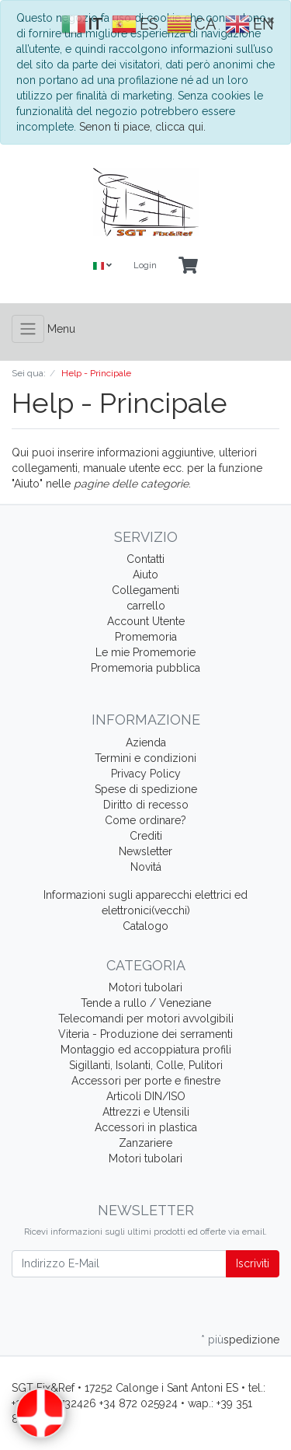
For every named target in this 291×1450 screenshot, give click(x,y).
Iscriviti (252, 1263)
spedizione (251, 1339)
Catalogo (145, 926)
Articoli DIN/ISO (145, 1096)
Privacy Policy (146, 773)
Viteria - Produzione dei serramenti (145, 1034)
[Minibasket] (188, 266)
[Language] (102, 266)
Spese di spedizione (146, 789)
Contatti (145, 559)
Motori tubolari (145, 987)
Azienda (146, 742)
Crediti (146, 836)
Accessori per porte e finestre (145, 1080)
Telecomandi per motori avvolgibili (146, 1018)
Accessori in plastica (146, 1127)
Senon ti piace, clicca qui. (142, 127)
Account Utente (146, 621)
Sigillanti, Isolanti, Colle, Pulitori (146, 1065)
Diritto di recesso (146, 804)
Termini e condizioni (145, 758)
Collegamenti (145, 590)
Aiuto (145, 574)
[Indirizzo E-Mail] (119, 1263)
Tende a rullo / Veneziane (146, 1003)
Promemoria (146, 637)
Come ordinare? (145, 820)
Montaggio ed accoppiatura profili (146, 1049)
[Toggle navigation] (28, 329)
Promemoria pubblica (145, 668)
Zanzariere (145, 1143)
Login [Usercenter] (145, 265)
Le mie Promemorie (145, 652)
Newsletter (145, 851)
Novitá (145, 867)
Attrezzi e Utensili (145, 1112)
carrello (145, 605)
